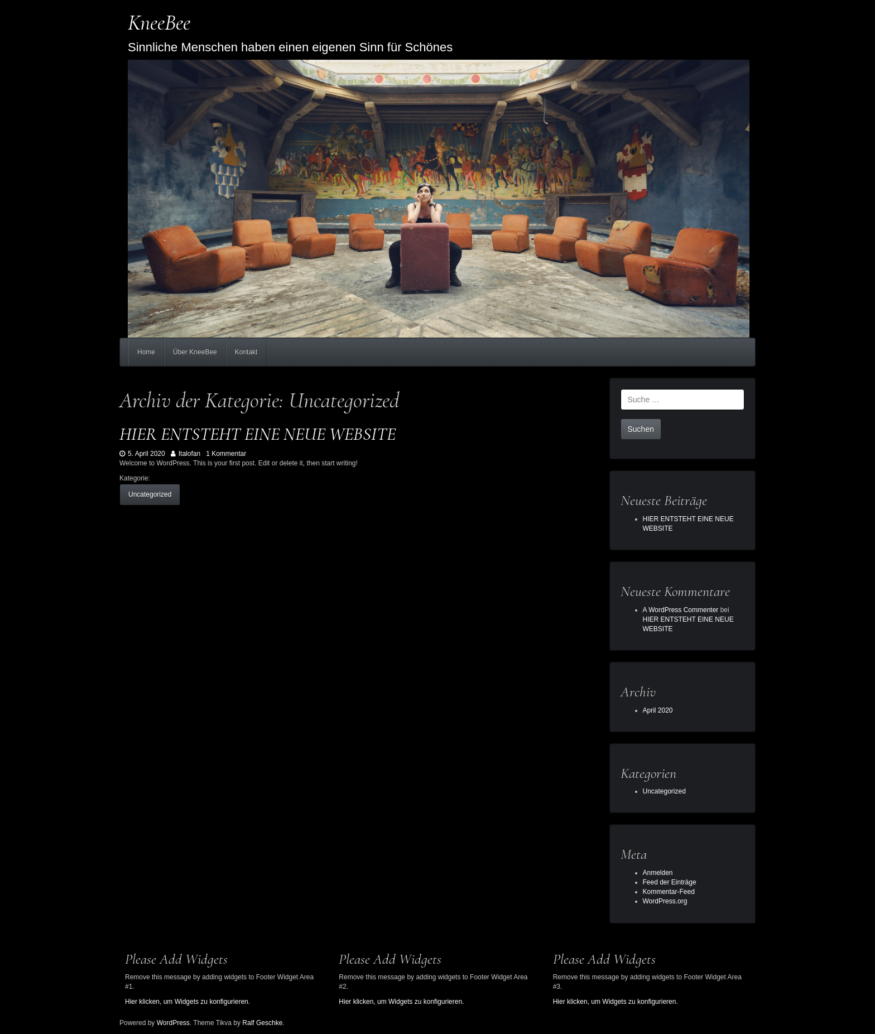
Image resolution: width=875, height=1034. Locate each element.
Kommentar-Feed (669, 892)
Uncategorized (149, 494)
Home (146, 352)
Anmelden (658, 873)
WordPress (173, 1023)
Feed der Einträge (669, 882)
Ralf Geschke (262, 1023)
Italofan (185, 454)
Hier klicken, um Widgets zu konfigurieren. (187, 1002)
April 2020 (658, 710)
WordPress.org (665, 901)
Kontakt (246, 352)
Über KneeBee (195, 352)
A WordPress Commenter (681, 610)
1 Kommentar (226, 454)
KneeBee (159, 22)
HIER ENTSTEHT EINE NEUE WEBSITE (257, 434)
